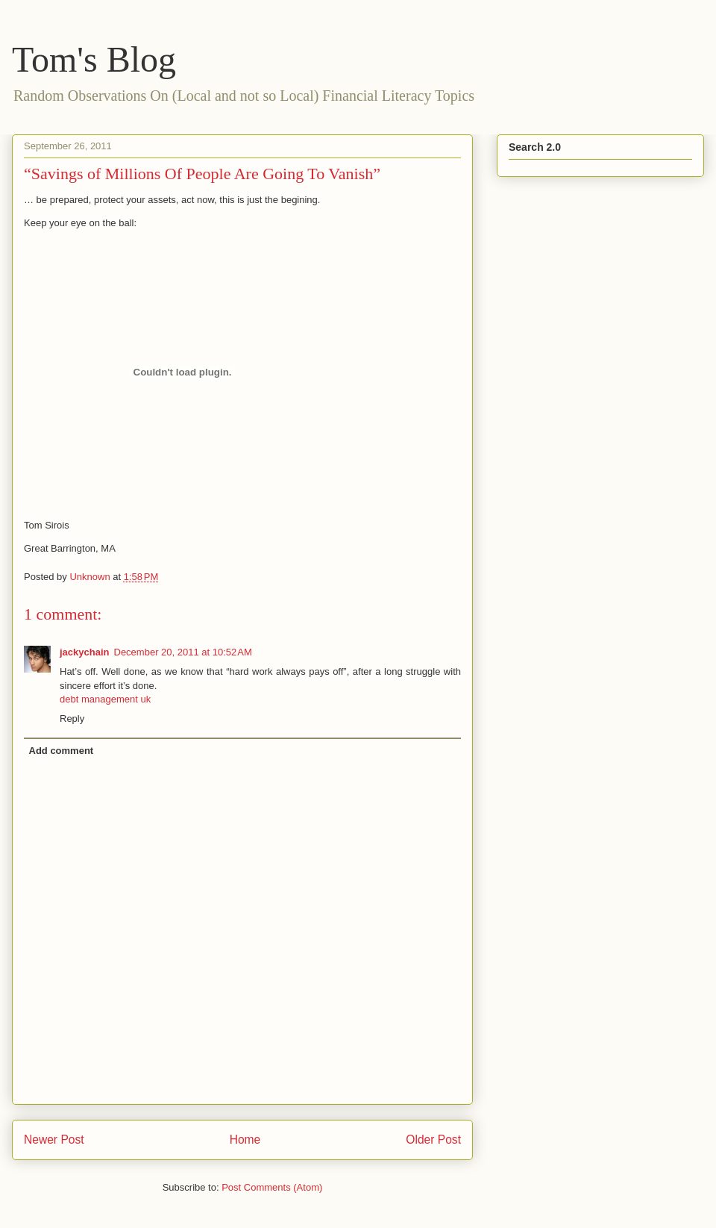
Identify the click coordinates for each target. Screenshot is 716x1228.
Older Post (433, 1139)
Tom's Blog (94, 59)
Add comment (61, 750)
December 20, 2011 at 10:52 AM (183, 652)
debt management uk (105, 699)
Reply (72, 718)
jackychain (85, 652)
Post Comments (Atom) (272, 1187)
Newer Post (54, 1139)
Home (245, 1139)
